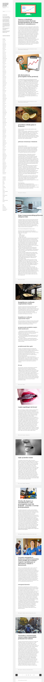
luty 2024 (4, 68)
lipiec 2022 (4, 86)
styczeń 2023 (4, 80)
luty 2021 (4, 108)
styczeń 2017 (4, 153)
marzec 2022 (4, 91)
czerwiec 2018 (4, 135)
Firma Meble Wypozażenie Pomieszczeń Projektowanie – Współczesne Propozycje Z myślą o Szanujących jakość (6, 20)
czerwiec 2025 (4, 49)
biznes (3, 181)
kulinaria (4, 186)
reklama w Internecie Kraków (28, 80)
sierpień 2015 (4, 168)
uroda (3, 197)
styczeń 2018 (4, 140)
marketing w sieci (32, 101)
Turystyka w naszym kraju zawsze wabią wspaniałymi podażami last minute (27, 637)
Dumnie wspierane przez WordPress (22, 680)
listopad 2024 (4, 57)
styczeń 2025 (4, 54)
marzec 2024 (4, 67)
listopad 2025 (4, 45)
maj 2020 (4, 117)
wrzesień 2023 (4, 72)
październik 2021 (5, 98)
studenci (34, 534)
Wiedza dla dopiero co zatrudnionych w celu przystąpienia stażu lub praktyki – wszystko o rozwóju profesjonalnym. (28, 504)
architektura (4, 178)
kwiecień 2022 (4, 90)
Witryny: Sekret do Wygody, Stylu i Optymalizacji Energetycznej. (6, 29)
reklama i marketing (5, 191)
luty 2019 (4, 127)
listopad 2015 (4, 164)
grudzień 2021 (4, 95)
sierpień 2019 (4, 123)
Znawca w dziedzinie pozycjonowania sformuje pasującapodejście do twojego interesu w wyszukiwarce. (28, 21)
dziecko (3, 182)
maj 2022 (4, 89)
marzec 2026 (4, 40)
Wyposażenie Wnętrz (5, 200)
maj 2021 (4, 104)
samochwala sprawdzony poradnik (5, 4)
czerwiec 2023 (4, 76)
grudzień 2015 (4, 163)
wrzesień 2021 (4, 99)
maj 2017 (4, 148)
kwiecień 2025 (4, 52)
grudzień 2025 (4, 44)
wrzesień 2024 (4, 59)
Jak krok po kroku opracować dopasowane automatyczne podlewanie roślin (6, 32)
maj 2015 (4, 171)
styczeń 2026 (4, 43)
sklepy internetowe (5, 195)
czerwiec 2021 (4, 103)
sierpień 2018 (4, 132)
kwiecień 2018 (4, 136)
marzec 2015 (4, 173)
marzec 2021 (4, 107)
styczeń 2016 (4, 162)
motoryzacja (4, 187)
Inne (24, 279)
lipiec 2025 (4, 48)
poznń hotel (28, 669)
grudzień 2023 (4, 71)
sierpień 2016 (4, 158)
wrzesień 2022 (4, 84)
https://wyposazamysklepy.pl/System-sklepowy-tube (30, 216)
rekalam (36, 101)
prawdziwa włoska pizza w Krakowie (27, 125)
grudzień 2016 (4, 154)
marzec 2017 (4, 150)
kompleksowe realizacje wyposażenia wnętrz (26, 303)
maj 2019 (4, 126)
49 (34, 674)
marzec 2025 (4, 53)
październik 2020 (5, 112)
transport (4, 196)
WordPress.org (4, 210)
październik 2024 (5, 58)
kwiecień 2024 (4, 66)
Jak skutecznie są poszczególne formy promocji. (28, 75)
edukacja (4, 183)
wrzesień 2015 (4, 167)
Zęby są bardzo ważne (25, 457)
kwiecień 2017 (4, 149)
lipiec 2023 (4, 75)
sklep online (28, 483)
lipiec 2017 (4, 145)
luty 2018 (4, 139)
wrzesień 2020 (4, 113)
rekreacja (4, 192)
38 (30, 674)
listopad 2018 (4, 131)
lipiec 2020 (4, 116)
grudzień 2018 (4, 130)
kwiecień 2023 (4, 77)
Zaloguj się (4, 206)
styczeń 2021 (4, 109)
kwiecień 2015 (4, 172)
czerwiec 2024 (4, 63)
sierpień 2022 (4, 85)
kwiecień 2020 (4, 118)
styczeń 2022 (4, 94)
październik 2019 (5, 122)
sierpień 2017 (4, 144)
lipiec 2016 (4, 159)
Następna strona (40, 675)
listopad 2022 (4, 81)
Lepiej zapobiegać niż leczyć (27, 407)
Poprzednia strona (17, 675)
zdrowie (4, 201)
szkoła (35, 534)
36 (26, 674)
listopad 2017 (4, 141)
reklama (4, 190)
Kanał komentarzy (5, 209)
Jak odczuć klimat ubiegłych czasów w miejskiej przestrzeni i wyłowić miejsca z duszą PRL (6, 17)
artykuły (28, 534)
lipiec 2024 (4, 62)
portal (30, 534)
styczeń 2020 (4, 121)
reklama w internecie (20, 49)
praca (31, 534)
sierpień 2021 (4, 100)
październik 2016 (5, 155)
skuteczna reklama (25, 49)
